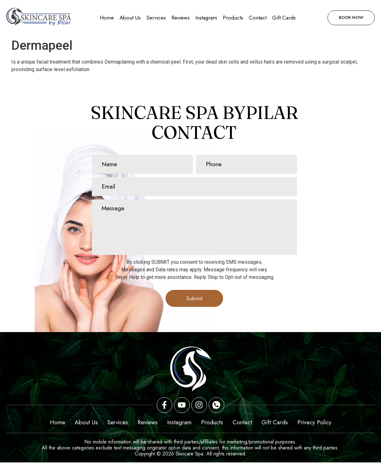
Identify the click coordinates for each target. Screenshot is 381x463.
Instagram (206, 17)
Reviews (180, 17)
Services (156, 17)
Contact (257, 17)
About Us (130, 17)
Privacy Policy (314, 423)
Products (233, 17)
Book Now (349, 17)
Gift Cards (284, 17)
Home (107, 17)
